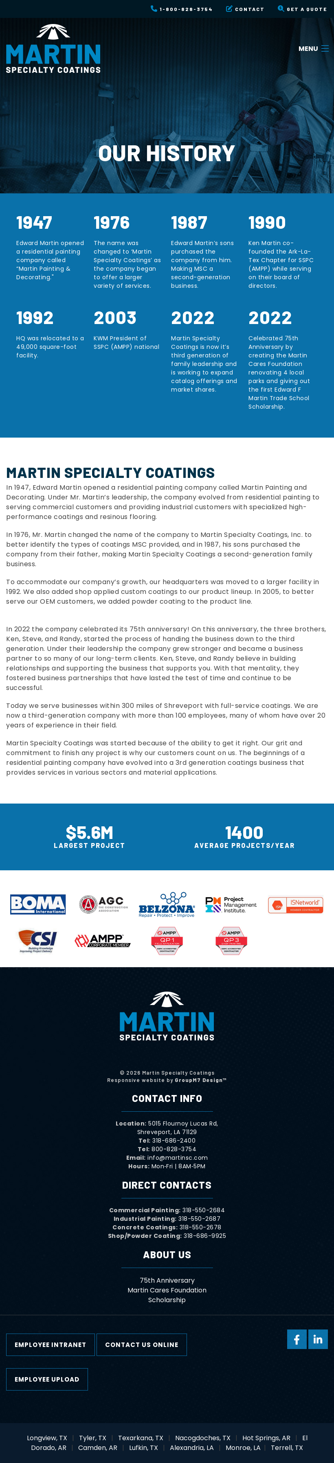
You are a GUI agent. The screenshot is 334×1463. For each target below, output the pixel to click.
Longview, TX (47, 1438)
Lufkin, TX (143, 1447)
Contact (245, 8)
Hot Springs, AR (266, 1438)
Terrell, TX (287, 1447)
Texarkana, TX (140, 1438)
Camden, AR (97, 1447)
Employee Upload (47, 1379)
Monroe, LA (243, 1447)
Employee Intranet (50, 1344)
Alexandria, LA (192, 1447)
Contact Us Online (141, 1344)
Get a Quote (302, 8)
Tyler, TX (92, 1438)
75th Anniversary (167, 1280)
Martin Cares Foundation (167, 1290)
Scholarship (167, 1300)
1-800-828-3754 (182, 8)
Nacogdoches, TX (203, 1438)
